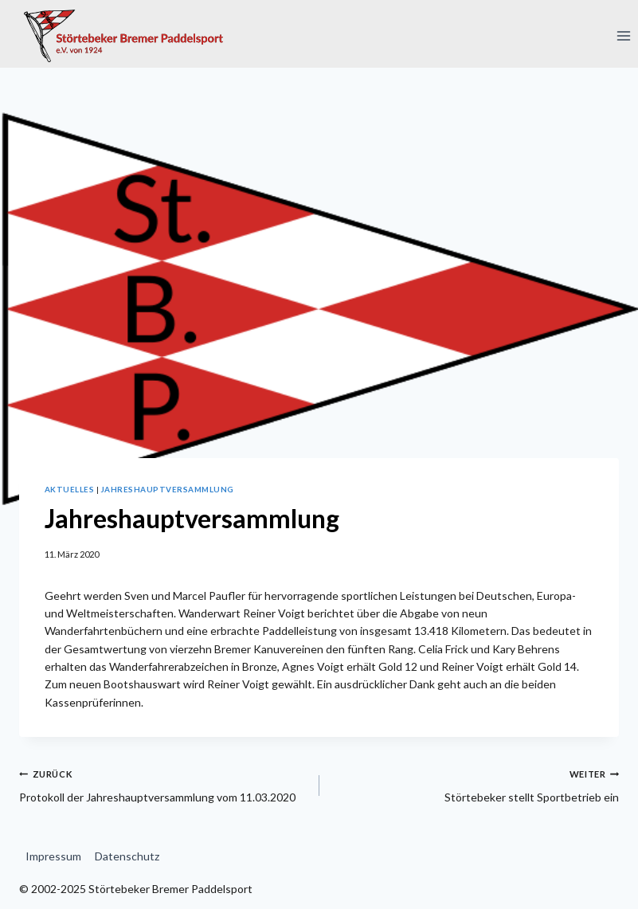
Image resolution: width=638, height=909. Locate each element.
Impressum (53, 856)
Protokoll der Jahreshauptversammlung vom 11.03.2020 (163, 784)
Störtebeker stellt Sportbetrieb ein (475, 784)
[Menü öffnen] (623, 35)
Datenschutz (127, 856)
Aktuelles (69, 489)
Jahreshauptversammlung (167, 489)
